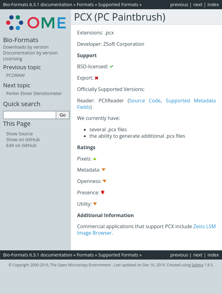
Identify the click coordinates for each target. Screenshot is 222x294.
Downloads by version (26, 47)
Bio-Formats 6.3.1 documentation (37, 4)
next (198, 4)
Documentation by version (30, 53)
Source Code (145, 100)
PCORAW (15, 75)
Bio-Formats (20, 39)
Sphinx (197, 265)
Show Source (19, 134)
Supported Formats (118, 4)
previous (179, 4)
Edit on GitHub (21, 145)
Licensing (12, 59)
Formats (85, 4)
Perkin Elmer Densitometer (34, 93)
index (213, 4)
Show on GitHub (23, 139)
